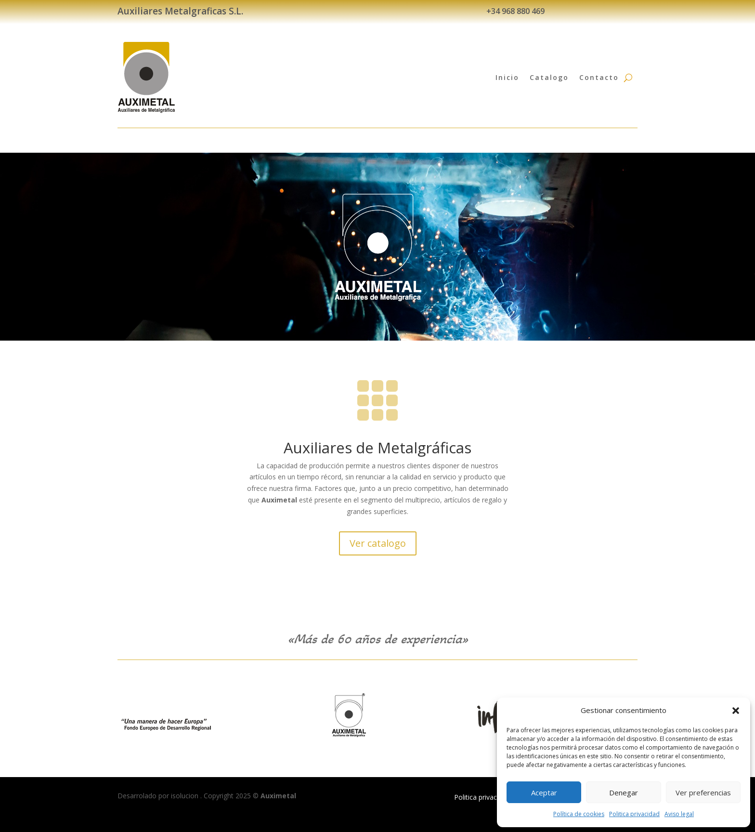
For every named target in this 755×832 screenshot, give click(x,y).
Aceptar (544, 792)
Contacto (599, 77)
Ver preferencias (703, 792)
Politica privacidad (634, 814)
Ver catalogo (378, 543)
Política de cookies (578, 814)
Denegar (623, 792)
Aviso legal (679, 814)
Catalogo (549, 77)
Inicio (507, 77)
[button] (736, 710)
